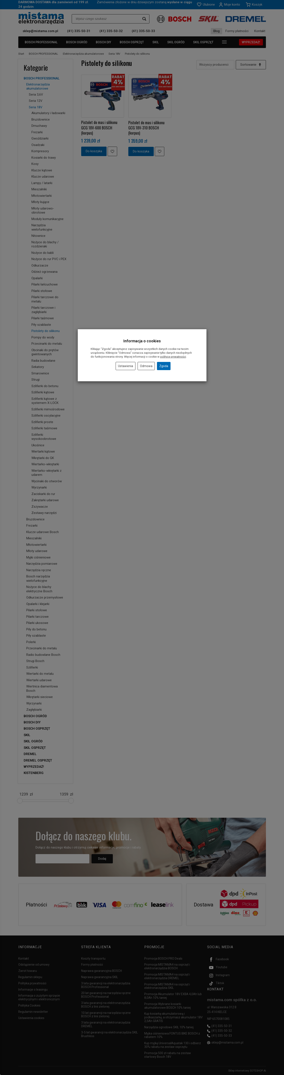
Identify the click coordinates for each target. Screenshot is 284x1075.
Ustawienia (125, 366)
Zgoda (163, 366)
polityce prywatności (173, 356)
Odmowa (146, 366)
